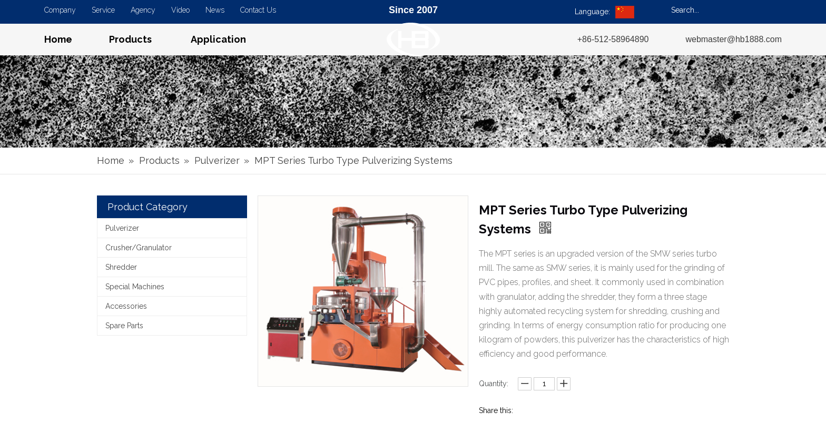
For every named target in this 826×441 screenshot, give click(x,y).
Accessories (126, 306)
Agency (143, 10)
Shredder (121, 267)
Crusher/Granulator (138, 247)
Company (60, 10)
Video (180, 10)
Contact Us (258, 10)
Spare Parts (124, 325)
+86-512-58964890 (613, 39)
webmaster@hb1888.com (733, 39)
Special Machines (134, 286)
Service (103, 10)
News (214, 10)
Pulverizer (122, 228)
